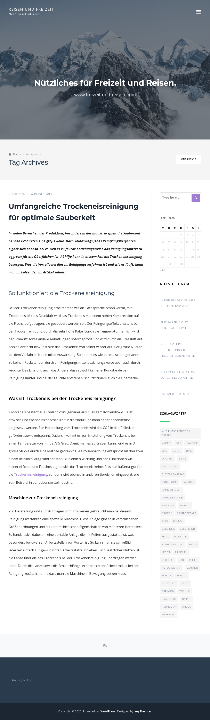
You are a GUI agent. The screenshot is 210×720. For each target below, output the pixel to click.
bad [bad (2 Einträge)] (178, 443)
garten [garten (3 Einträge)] (167, 513)
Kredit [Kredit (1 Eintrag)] (193, 544)
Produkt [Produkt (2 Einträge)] (167, 560)
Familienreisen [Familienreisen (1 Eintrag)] (171, 489)
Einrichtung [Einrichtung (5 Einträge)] (170, 466)
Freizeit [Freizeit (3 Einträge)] (185, 505)
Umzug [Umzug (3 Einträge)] (186, 606)
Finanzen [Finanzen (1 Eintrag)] (168, 505)
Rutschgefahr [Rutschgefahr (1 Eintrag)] (171, 567)
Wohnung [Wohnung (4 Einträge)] (168, 614)
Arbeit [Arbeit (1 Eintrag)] (166, 443)
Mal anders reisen (175, 393)
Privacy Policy (22, 680)
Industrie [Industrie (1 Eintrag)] (180, 536)
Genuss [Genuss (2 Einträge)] (178, 521)
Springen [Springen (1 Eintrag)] (168, 591)
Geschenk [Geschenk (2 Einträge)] (168, 528)
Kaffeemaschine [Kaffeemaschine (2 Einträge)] (172, 544)
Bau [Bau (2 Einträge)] (164, 450)
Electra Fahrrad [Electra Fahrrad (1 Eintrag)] (173, 474)
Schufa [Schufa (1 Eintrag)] (167, 575)
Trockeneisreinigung (30, 474)
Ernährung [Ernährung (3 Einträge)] (169, 482)
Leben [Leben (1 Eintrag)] (166, 552)
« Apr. (163, 270)
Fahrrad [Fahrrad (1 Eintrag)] (188, 482)
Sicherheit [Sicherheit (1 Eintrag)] (169, 583)
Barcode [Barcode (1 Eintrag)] (192, 443)
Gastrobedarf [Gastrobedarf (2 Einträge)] (186, 513)
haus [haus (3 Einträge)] (165, 536)
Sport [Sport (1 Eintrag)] (185, 583)
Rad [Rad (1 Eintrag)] (181, 560)
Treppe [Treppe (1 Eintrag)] (186, 599)
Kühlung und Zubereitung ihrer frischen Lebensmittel (178, 350)
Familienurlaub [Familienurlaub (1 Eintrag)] (172, 497)
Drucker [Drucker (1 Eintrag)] (167, 458)
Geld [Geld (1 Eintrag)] (165, 521)
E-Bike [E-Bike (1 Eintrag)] (182, 458)
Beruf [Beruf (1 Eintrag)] (177, 450)
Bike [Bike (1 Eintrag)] (189, 450)
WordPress (107, 711)
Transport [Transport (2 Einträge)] (169, 599)
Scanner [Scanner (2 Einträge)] (192, 567)
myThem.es (143, 711)
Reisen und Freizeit (31, 9)
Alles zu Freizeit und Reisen (24, 14)
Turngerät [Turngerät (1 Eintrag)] (169, 606)
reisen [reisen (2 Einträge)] (193, 560)
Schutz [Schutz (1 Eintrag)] (182, 575)
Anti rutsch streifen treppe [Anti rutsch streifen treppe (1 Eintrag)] (176, 433)
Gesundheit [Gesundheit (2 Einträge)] (187, 528)
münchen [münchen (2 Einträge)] (181, 552)
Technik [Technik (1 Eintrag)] (184, 591)
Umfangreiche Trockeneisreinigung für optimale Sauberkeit (73, 212)
